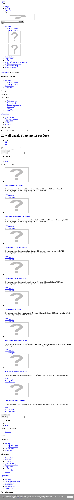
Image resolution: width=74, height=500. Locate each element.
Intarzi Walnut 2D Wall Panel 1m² (14, 185)
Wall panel (8, 27)
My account (4, 475)
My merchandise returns (12, 481)
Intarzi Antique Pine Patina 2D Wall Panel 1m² (17, 216)
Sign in (3, 1)
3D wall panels (13, 30)
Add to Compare (10, 197)
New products (9, 458)
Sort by (3, 147)
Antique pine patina (14, 105)
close (70, 497)
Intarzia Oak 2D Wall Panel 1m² (13, 309)
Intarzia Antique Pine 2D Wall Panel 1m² (16, 247)
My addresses (9, 484)
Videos (7, 60)
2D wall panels (13, 28)
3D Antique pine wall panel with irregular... (16, 371)
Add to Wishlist (9, 196)
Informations (5, 114)
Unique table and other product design (16, 62)
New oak (11, 107)
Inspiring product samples (13, 64)
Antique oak (12, 101)
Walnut (10, 110)
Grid (6, 142)
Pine (9, 109)
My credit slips (9, 483)
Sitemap (7, 472)
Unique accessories (10, 67)
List (6, 144)
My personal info (10, 486)
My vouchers (9, 488)
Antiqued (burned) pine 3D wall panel (15, 400)
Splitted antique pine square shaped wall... (16, 340)
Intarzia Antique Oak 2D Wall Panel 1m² (16, 278)
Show (3, 149)
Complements (9, 87)
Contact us (8, 461)
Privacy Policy (9, 470)
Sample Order (9, 58)
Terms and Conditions (11, 119)
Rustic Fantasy (9, 57)
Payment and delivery (11, 65)
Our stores (8, 124)
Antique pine (12, 103)
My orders (8, 479)
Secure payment (10, 117)
